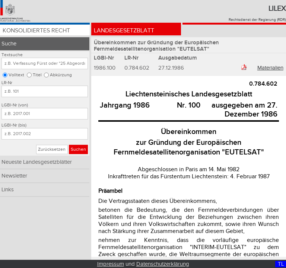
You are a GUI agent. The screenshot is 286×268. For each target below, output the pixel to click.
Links (7, 189)
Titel (37, 75)
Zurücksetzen (52, 149)
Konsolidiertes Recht (36, 30)
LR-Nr (6, 83)
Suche (8, 44)
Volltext (16, 75)
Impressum (110, 264)
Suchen (78, 149)
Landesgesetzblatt (124, 30)
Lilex (277, 8)
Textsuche (12, 55)
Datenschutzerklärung (162, 264)
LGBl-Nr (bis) (13, 125)
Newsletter (14, 176)
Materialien (270, 68)
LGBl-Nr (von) (14, 105)
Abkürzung (61, 75)
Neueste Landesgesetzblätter (36, 162)
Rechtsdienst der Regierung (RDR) (257, 19)
